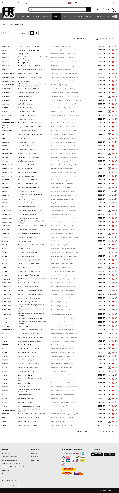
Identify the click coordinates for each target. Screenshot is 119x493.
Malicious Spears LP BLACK (26, 168)
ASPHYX (4, 245)
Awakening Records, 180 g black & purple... (63, 111)
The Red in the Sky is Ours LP (27, 302)
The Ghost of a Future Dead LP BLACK (30, 290)
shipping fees (18, 486)
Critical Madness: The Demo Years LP (30, 341)
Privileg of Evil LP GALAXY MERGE (28, 46)
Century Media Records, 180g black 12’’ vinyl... (63, 161)
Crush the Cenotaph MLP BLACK (28, 252)
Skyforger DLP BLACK (24, 54)
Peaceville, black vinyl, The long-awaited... (62, 363)
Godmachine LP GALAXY (25, 108)
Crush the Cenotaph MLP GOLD (28, 256)
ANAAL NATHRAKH (8, 73)
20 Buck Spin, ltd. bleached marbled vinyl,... (63, 222)
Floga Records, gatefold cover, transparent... (63, 248)
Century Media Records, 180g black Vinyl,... (63, 290)
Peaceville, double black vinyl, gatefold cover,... (64, 348)
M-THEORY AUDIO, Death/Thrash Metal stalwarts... (65, 410)
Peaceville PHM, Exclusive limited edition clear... (64, 333)
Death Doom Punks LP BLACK (27, 191)
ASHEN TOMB (6, 230)
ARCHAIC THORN (7, 165)
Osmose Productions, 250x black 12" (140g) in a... (65, 89)
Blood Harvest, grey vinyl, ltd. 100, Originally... (63, 218)
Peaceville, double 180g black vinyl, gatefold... (63, 352)
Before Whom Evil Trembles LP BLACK (30, 134)
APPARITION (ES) (7, 153)
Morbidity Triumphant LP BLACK (28, 364)
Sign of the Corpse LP (25, 395)
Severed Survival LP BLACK (26, 371)
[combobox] (89, 3)
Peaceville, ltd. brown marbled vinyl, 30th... (63, 391)
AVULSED (4, 418)
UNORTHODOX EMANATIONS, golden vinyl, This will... (66, 414)
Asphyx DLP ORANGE (24, 249)
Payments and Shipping (9, 460)
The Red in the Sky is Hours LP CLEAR (30, 298)
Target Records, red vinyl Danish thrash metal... (64, 203)
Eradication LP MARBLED (26, 165)
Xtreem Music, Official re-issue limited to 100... (64, 131)
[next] (115, 38)
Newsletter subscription (9, 457)
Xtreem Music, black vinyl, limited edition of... (63, 142)
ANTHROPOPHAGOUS (9, 123)
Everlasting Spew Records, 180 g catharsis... (63, 233)
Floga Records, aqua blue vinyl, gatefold (62, 263)
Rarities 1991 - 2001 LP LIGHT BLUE (29, 50)
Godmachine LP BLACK (25, 104)
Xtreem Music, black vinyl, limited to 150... (62, 418)
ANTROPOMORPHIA (8, 131)
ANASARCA (5, 104)
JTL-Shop (109, 490)
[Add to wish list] (115, 46)
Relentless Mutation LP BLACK (27, 180)
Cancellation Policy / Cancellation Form (14, 467)
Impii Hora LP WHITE (24, 241)
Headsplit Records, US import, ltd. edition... (63, 123)
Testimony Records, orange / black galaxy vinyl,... (64, 195)
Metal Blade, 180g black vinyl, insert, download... (64, 85)
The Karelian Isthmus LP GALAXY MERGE (31, 70)
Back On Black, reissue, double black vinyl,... (63, 66)
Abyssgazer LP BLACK (25, 138)
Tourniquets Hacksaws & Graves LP (29, 406)
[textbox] (89, 3)
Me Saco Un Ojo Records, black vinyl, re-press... (64, 318)
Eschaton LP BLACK (24, 81)
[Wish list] (108, 9)
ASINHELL (5, 237)
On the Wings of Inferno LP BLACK (29, 271)
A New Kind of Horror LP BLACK (28, 73)
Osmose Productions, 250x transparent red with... (65, 92)
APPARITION (5, 146)
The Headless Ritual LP (25, 398)
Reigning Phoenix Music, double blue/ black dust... (65, 62)
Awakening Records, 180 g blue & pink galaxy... (64, 108)
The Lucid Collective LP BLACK (27, 184)
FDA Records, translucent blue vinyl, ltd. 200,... (64, 153)
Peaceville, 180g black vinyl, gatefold (61, 356)
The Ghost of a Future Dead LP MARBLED (31, 294)
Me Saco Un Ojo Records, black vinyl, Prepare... (64, 226)
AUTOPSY (5, 333)
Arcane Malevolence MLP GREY (28, 218)
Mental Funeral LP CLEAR (26, 360)
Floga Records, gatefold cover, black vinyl (62, 81)
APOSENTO (5, 142)
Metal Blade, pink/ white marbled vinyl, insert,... (64, 77)
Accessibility (5, 453)
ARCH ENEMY (6, 157)
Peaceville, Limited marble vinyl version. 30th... (64, 287)
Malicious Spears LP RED (26, 176)
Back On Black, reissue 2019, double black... (63, 54)
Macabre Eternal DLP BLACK (27, 352)
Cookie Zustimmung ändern (10, 480)
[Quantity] (109, 46)
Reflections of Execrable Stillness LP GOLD (31, 414)
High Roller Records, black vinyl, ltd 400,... (62, 168)
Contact (4, 477)
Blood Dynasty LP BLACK (26, 161)
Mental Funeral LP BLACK (26, 356)
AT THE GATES (6, 279)
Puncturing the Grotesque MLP (28, 367)
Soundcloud (35, 460)
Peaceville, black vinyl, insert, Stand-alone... (63, 394)
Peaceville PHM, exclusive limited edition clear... (64, 283)
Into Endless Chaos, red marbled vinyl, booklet (64, 165)
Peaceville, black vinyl (57, 398)
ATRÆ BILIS (5, 326)
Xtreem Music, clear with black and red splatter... (64, 149)
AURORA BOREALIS (8, 330)
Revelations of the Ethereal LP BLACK (30, 318)
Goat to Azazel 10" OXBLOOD (27, 115)
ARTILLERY (5, 199)
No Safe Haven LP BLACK (26, 142)
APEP (3, 134)
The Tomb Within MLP (25, 402)
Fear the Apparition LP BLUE (27, 153)
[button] (103, 9)
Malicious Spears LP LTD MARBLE (28, 172)
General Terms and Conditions (11, 463)
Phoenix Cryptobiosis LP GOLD (27, 425)
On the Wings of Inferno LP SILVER (29, 275)
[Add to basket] (113, 46)
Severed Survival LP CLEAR (26, 375)
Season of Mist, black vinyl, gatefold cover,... (63, 180)
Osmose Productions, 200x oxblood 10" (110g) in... (65, 115)
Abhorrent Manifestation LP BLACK (29, 207)
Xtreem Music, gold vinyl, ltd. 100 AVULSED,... (63, 425)
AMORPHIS (5, 46)
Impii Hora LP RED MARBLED (27, 237)
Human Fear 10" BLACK (25, 146)
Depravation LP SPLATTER (26, 100)
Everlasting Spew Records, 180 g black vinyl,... (63, 230)
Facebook (34, 453)
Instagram (34, 457)
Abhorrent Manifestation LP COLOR (29, 210)
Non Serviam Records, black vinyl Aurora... (63, 330)
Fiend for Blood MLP (24, 345)
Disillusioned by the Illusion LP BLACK (30, 330)
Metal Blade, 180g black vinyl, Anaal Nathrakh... (64, 73)
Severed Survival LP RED (26, 383)
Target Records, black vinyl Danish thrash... (63, 199)
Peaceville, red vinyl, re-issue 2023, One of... (63, 383)
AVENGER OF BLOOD (8, 410)
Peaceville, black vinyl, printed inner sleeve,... (63, 345)
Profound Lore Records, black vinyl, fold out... (64, 127)
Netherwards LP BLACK (25, 119)
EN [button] (96, 9)
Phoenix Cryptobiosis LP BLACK (28, 421)
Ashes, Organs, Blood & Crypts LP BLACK (31, 337)
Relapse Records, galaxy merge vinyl (61, 46)
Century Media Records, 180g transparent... (63, 294)
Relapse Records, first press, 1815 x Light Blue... (64, 50)
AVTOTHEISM (6, 414)
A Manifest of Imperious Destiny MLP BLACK (32, 226)
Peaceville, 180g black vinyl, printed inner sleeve (64, 302)
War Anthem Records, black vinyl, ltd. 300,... (63, 134)
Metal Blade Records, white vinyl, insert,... (62, 241)
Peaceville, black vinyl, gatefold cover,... (62, 406)
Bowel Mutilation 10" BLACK (27, 131)
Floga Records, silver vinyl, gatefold (61, 275)
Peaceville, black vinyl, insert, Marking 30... (62, 367)
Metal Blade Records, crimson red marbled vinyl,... (65, 237)
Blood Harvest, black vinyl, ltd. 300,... (61, 214)
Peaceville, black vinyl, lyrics (58, 371)
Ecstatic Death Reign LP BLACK (28, 230)
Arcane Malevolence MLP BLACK (28, 214)
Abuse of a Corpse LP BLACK (27, 123)
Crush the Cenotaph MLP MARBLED (29, 260)
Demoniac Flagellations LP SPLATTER (29, 93)
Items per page (20, 33)
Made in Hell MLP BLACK (26, 199)
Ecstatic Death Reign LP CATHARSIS (29, 233)
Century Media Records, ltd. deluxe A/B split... (64, 157)
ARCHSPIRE (5, 180)
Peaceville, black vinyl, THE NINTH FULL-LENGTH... (65, 337)
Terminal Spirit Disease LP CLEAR (28, 283)
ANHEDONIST (6, 119)
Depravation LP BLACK (25, 96)
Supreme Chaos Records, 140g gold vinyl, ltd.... (64, 256)
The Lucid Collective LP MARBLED (28, 187)
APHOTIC (4, 138)
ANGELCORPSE (6, 115)
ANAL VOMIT (6, 89)
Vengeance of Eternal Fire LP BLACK (29, 127)
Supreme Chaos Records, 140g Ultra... (61, 260)
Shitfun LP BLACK (23, 387)
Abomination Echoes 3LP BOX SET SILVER (31, 245)
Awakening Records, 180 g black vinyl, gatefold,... (64, 104)
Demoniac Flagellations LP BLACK (28, 89)
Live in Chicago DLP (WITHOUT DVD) (29, 349)
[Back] (91, 38)
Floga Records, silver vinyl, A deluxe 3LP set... (63, 245)
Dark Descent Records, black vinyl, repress (63, 206)
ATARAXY (4, 318)
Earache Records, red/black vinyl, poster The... (64, 279)
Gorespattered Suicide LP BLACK (28, 418)
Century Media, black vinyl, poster (60, 267)
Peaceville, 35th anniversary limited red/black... (64, 379)
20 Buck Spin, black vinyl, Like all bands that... (63, 326)
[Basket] (114, 9)
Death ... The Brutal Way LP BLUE (28, 264)
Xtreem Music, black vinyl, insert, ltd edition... (63, 421)
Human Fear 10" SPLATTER (26, 150)
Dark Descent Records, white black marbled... (63, 210)
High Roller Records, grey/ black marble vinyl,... (64, 172)
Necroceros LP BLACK (25, 267)
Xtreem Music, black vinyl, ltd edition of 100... (63, 146)
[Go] (57, 9)
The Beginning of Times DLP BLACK (29, 66)
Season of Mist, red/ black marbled (61, 187)
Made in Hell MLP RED (25, 203)
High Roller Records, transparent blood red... (63, 176)
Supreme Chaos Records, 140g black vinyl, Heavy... (65, 252)
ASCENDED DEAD (7, 207)
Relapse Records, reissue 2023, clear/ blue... (63, 58)
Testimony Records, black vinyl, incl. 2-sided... (63, 191)
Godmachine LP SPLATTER (26, 111)
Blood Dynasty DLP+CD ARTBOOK (28, 157)
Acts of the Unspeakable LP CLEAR (29, 333)
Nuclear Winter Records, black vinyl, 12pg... (63, 119)
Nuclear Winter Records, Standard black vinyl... (64, 138)
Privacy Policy (6, 470)
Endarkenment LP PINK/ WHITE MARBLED (31, 77)
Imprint (4, 473)
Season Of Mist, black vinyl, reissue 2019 (62, 183)
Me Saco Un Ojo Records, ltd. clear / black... (63, 322)
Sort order (6, 33)
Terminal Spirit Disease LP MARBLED (29, 287)
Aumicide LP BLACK (24, 326)
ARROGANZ (5, 191)
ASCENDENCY (6, 226)
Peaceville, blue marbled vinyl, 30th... (61, 314)
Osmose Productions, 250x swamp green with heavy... (66, 100)
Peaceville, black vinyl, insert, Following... (62, 341)
